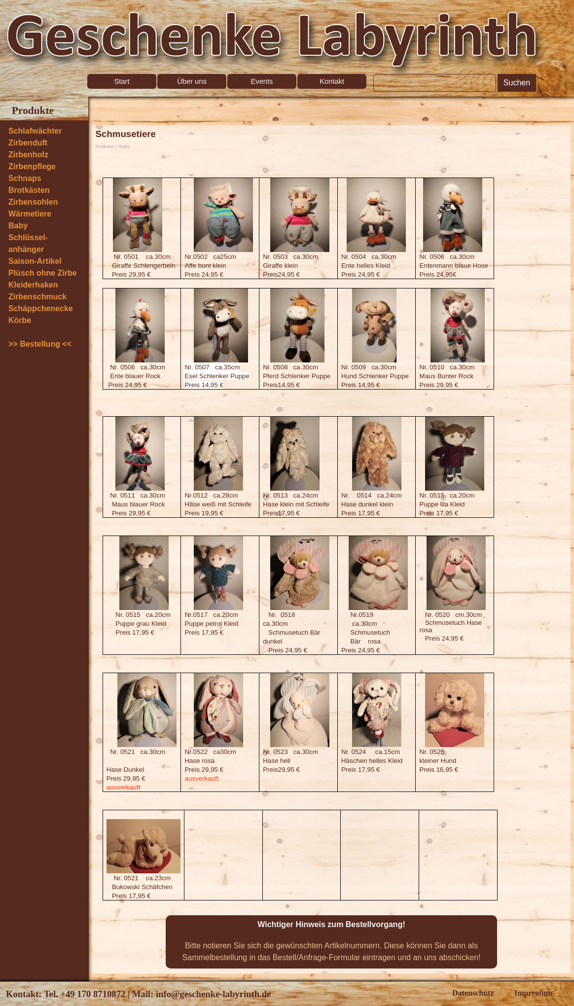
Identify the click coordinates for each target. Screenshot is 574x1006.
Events (262, 81)
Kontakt (332, 81)
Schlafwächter (35, 131)
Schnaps (24, 178)
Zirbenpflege (32, 166)
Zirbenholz (28, 154)
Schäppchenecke (40, 308)
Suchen (516, 82)
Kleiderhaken (33, 285)
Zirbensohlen (33, 202)
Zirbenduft (27, 143)
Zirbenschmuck (37, 296)
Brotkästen (29, 190)
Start (122, 81)
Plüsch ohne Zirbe (42, 273)
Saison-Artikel (35, 261)
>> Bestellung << (40, 344)
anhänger (26, 249)
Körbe (19, 320)
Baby (18, 225)
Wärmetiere (29, 214)
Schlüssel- (28, 237)
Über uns (191, 81)
